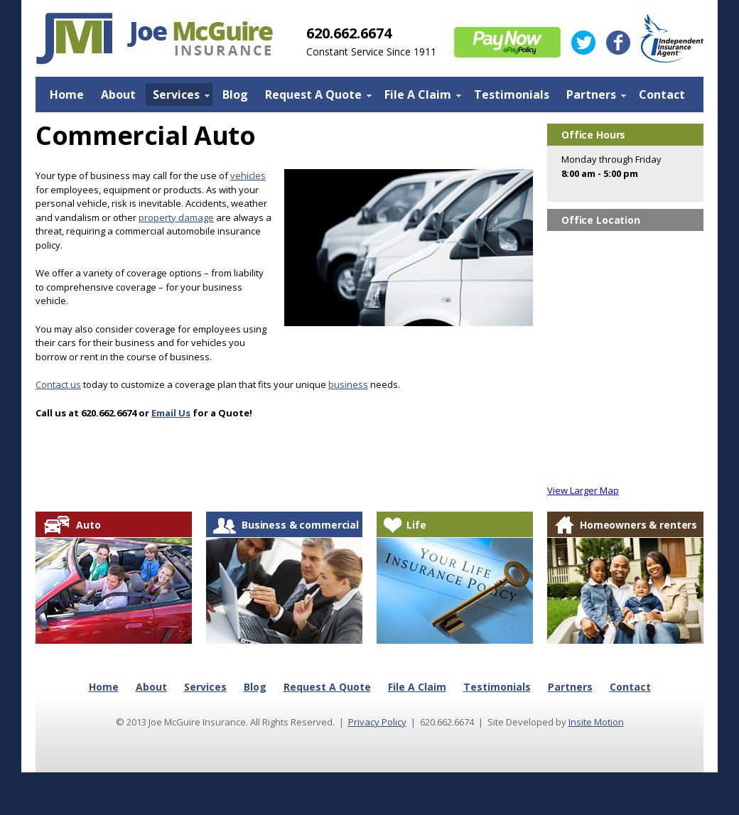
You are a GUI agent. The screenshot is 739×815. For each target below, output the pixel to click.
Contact (662, 94)
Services (178, 96)
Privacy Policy (377, 722)
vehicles (248, 175)
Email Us (170, 412)
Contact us (58, 384)
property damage (176, 217)
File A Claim (419, 96)
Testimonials (511, 94)
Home (67, 94)
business (348, 384)
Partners (592, 96)
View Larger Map (583, 490)
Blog (235, 94)
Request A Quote (315, 96)
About (118, 94)
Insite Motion (596, 722)
